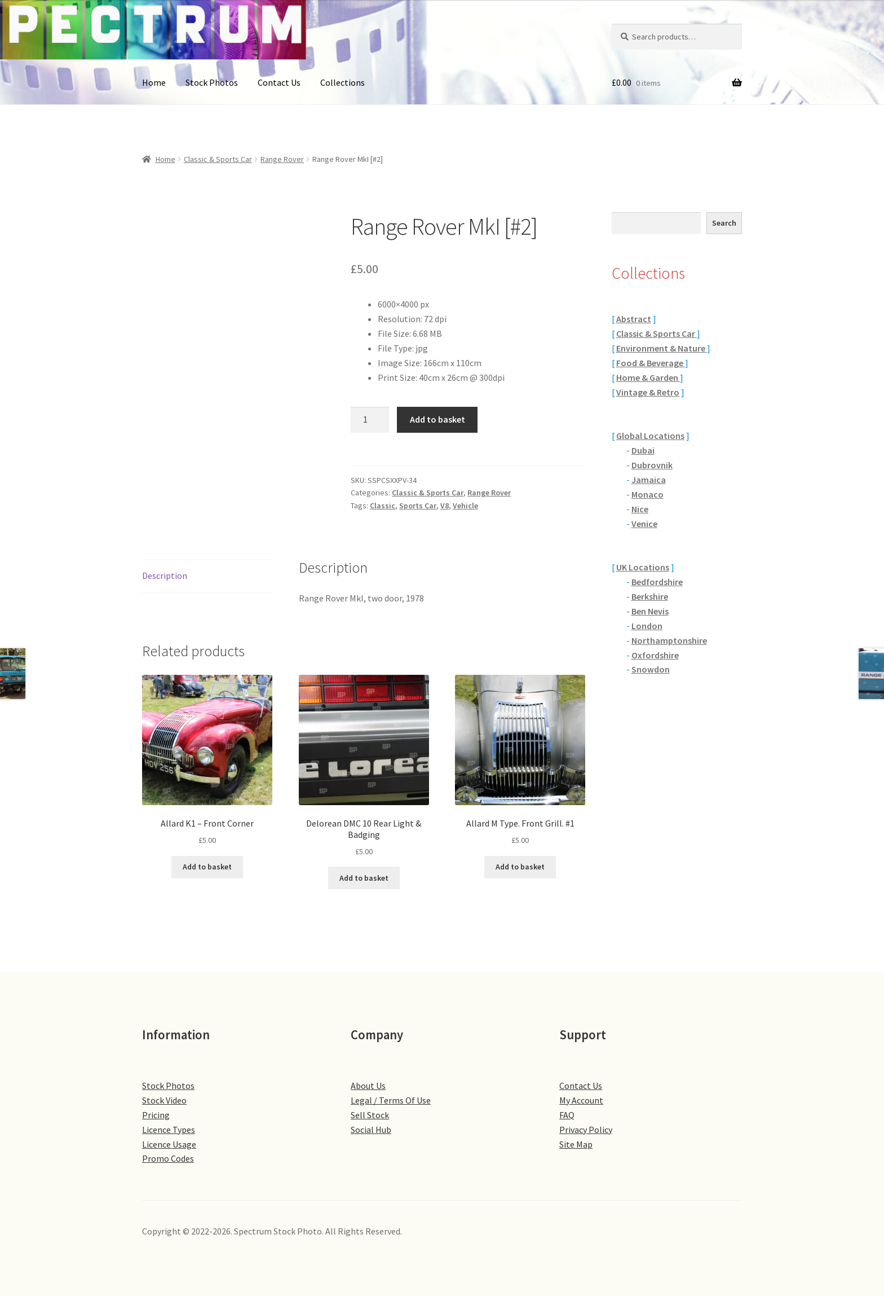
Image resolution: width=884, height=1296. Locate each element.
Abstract (633, 318)
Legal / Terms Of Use (391, 1100)
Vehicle (465, 505)
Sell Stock (370, 1115)
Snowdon (650, 669)
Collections (342, 82)
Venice (644, 523)
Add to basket (437, 419)
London (646, 625)
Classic (382, 505)
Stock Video (164, 1100)
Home (154, 82)
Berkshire (649, 596)
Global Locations (650, 435)
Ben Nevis (650, 611)
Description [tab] (164, 575)
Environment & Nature (661, 348)
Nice (639, 509)
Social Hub (371, 1129)
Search (724, 223)
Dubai (643, 450)
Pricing (156, 1115)
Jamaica (648, 479)
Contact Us (279, 82)
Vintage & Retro (647, 392)
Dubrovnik (652, 465)
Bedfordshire (657, 581)
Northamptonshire (669, 640)
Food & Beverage (650, 362)
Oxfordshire (655, 655)
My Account (581, 1100)
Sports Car (417, 505)
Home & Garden (648, 377)
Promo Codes (168, 1158)
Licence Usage (169, 1144)
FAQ (566, 1115)
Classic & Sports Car (218, 159)
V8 (444, 505)
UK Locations (642, 567)
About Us (368, 1085)
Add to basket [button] (207, 867)
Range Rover (282, 159)
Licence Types (168, 1129)
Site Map (576, 1144)
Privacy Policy (585, 1129)
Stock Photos (211, 82)
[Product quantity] (370, 420)
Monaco (647, 494)
